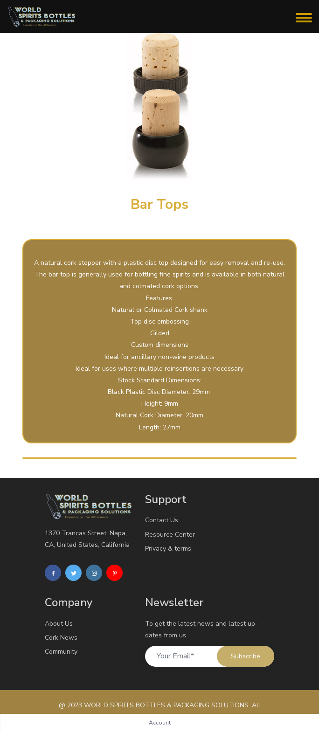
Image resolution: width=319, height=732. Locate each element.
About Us (59, 623)
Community (61, 651)
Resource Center (170, 534)
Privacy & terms (168, 548)
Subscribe (245, 656)
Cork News (61, 637)
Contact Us (161, 520)
